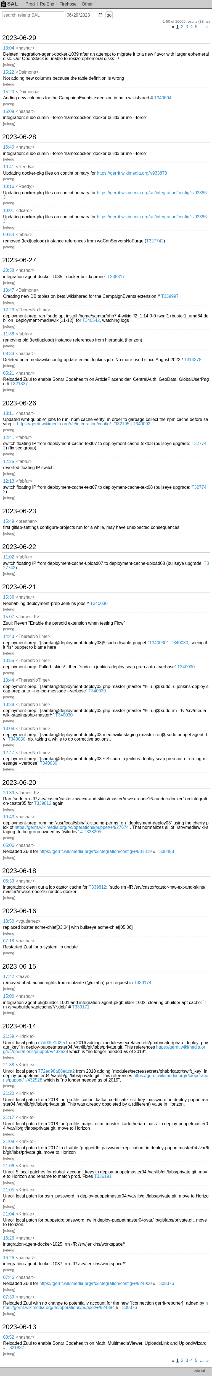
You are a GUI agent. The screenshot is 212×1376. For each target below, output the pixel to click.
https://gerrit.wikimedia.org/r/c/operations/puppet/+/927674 (72, 827)
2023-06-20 (19, 782)
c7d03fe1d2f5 (51, 1042)
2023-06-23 (19, 511)
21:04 (8, 1214)
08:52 (8, 1337)
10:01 (8, 210)
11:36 (8, 334)
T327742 (154, 241)
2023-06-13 (19, 1327)
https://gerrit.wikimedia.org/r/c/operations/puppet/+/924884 (105, 1305)
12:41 (8, 437)
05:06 (8, 845)
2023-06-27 (19, 260)
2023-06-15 (19, 966)
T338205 (92, 831)
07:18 (8, 940)
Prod (30, 4)
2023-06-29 (19, 38)
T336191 (103, 1176)
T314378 (192, 359)
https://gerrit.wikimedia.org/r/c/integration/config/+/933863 (105, 195)
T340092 (141, 423)
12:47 (8, 752)
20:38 (8, 270)
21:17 (8, 1117)
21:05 (8, 1190)
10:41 (8, 166)
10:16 (8, 186)
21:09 (8, 1141)
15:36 (8, 597)
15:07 (8, 616)
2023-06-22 (19, 547)
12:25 (8, 461)
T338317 (116, 276)
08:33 (8, 353)
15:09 (8, 111)
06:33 (8, 881)
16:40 (8, 147)
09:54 (8, 234)
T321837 (19, 383)
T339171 (80, 1007)
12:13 (8, 481)
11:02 (8, 557)
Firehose (67, 4)
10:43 (8, 816)
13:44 (8, 680)
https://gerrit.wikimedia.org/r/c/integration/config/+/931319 (95, 851)
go (109, 15)
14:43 (8, 636)
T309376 (165, 1283)
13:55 (8, 660)
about (199, 1370)
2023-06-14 (19, 1026)
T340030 (99, 603)
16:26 (8, 1238)
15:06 (8, 996)
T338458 (165, 851)
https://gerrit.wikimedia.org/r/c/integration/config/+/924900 (95, 1283)
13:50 (8, 921)
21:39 (8, 1036)
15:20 (8, 91)
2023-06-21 (19, 587)
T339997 (170, 296)
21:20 (8, 1093)
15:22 (8, 72)
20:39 (8, 792)
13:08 (8, 728)
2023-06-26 (19, 403)
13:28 (8, 704)
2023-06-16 (19, 911)
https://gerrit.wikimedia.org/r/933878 (132, 173)
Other (87, 4)
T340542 (91, 320)
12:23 (8, 309)
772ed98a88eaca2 (56, 1071)
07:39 (8, 1297)
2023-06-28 (19, 137)
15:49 (8, 521)
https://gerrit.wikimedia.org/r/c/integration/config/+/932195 (73, 423)
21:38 (8, 1064)
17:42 (8, 976)
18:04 (8, 48)
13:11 (8, 413)
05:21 (8, 373)
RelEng (47, 4)
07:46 (8, 1277)
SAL (9, 4)
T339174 (142, 982)
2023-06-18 (19, 871)
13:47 (8, 290)
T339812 (42, 803)
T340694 (162, 97)
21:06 (8, 1165)
